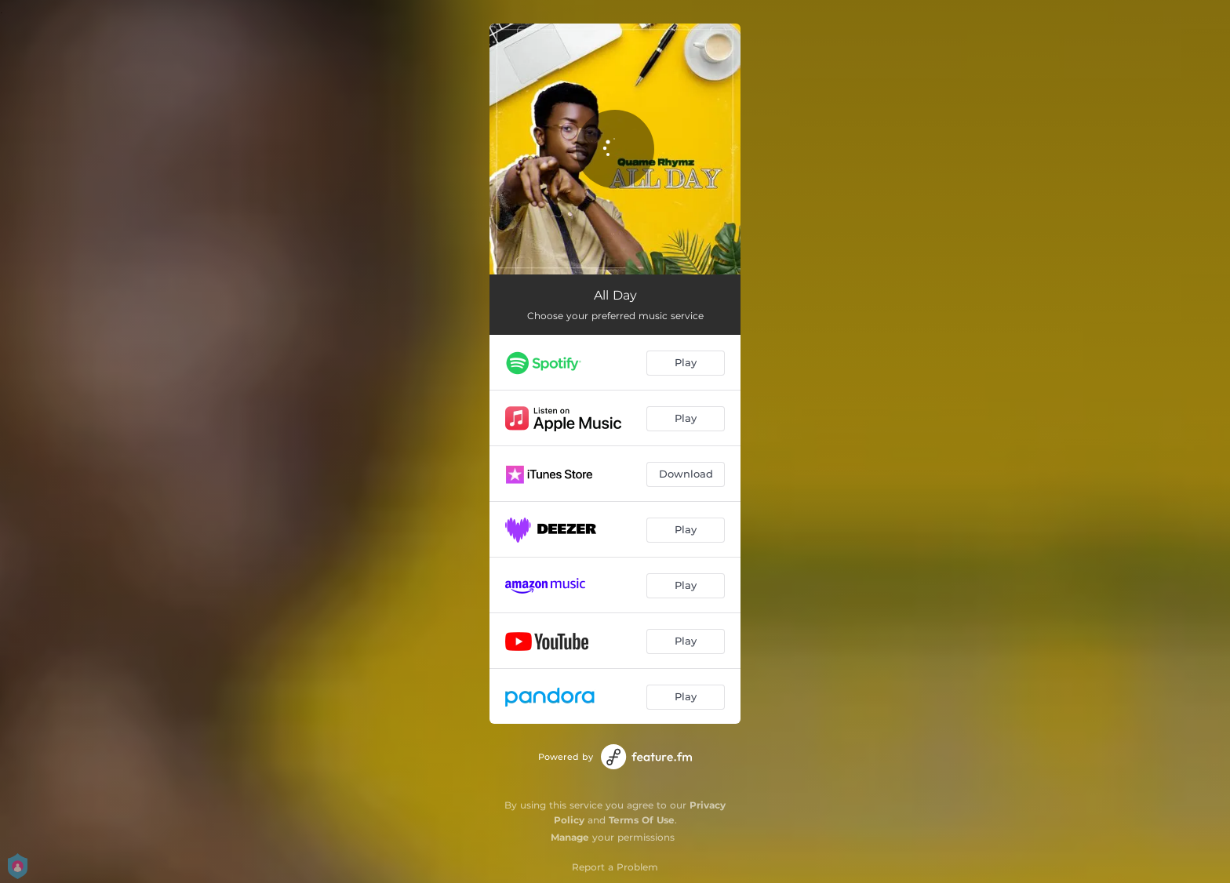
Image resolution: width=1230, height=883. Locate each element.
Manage (570, 837)
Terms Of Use (642, 820)
